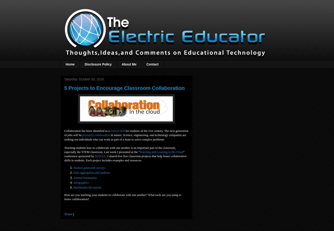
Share (68, 214)
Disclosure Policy (98, 64)
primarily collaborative (96, 135)
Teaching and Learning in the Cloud (161, 152)
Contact (152, 64)
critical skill (117, 131)
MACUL (100, 156)
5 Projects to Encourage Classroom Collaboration (124, 88)
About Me (129, 64)
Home (70, 64)
